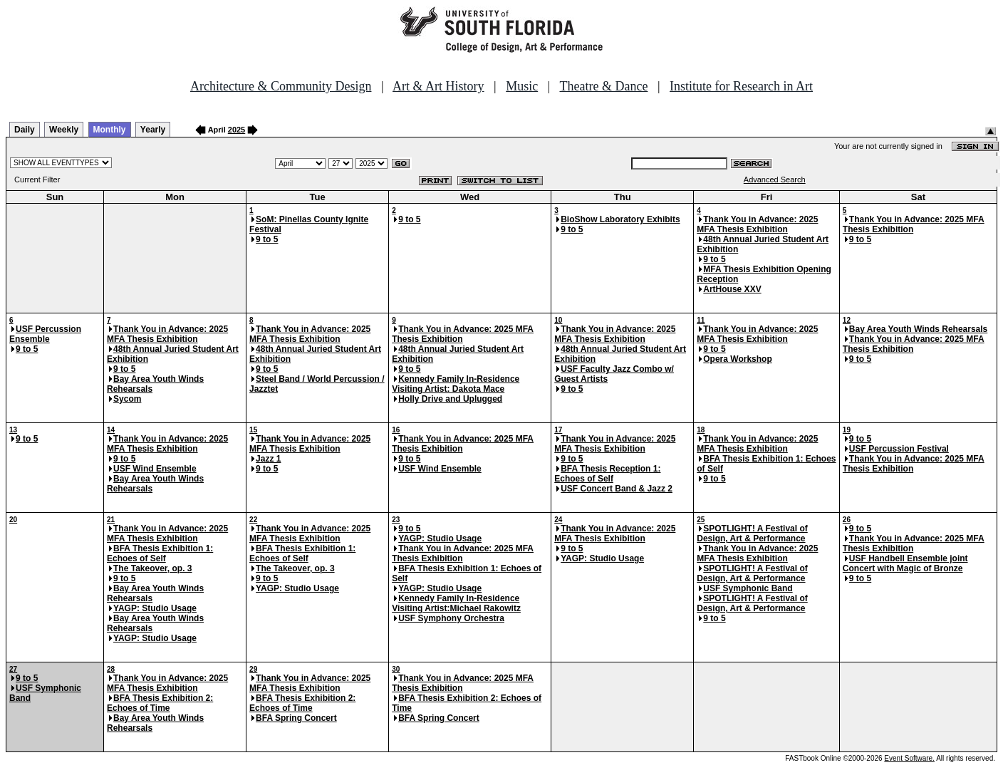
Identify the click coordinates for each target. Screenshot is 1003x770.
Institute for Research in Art (741, 86)
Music (522, 86)
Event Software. (909, 758)
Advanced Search (775, 179)
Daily (24, 130)
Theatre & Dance (603, 86)
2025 (236, 129)
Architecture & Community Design (280, 86)
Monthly (109, 130)
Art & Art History (438, 86)
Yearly (152, 130)
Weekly (63, 130)
